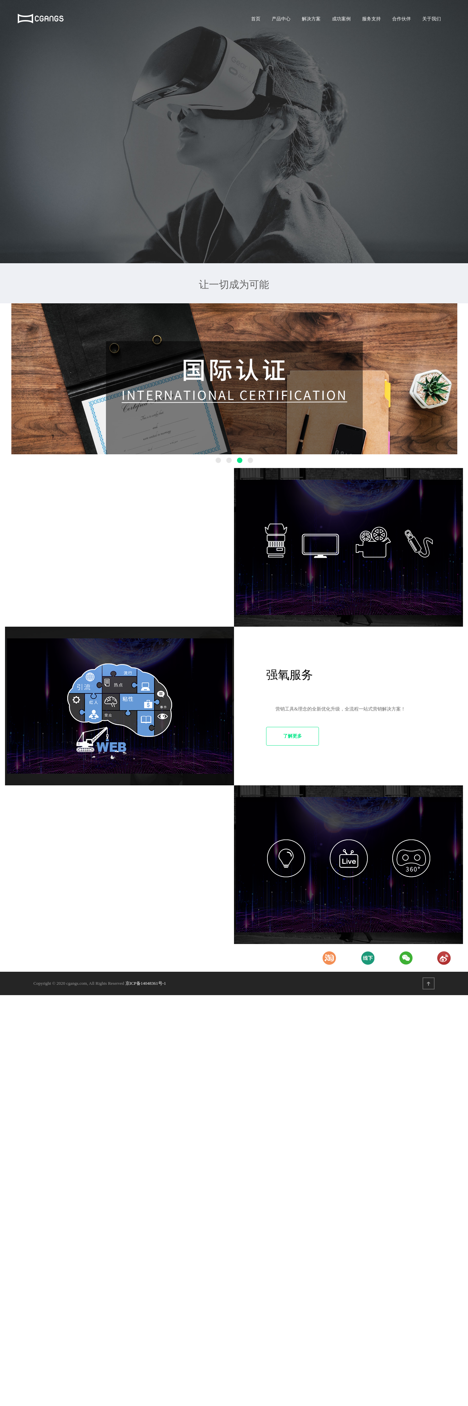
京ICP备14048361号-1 (145, 983)
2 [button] (229, 460)
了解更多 (292, 736)
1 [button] (218, 460)
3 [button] (239, 460)
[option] (234, 378)
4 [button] (250, 460)
